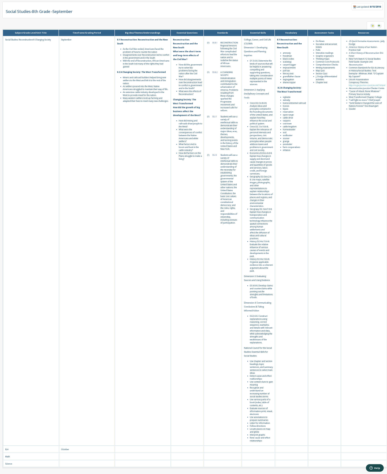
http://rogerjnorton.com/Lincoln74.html (367, 85)
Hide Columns (372, 25)
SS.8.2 (215, 72)
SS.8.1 (215, 42)
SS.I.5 (214, 155)
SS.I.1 (214, 116)
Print (379, 25)
